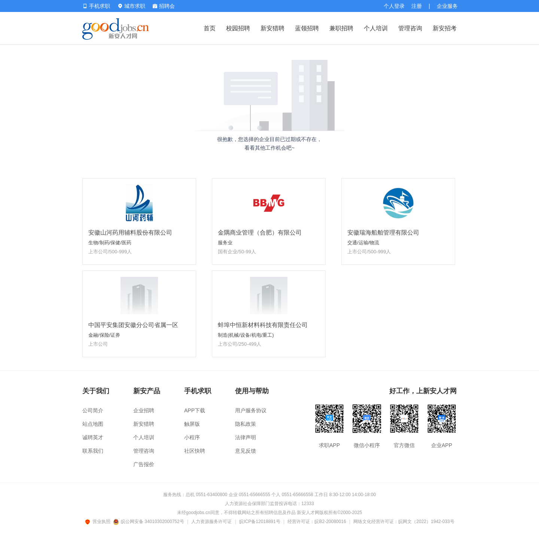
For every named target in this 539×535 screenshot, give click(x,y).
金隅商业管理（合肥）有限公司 (260, 232)
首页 (210, 28)
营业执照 (99, 521)
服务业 (225, 242)
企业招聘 (143, 410)
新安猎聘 (272, 28)
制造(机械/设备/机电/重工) (246, 335)
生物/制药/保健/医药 (109, 242)
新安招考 (445, 28)
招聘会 (164, 6)
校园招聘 (238, 28)
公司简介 (92, 410)
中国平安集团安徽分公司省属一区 (133, 325)
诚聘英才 (92, 437)
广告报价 (143, 464)
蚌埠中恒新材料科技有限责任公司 (263, 325)
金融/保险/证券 (104, 335)
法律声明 (245, 437)
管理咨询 (410, 28)
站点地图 (92, 424)
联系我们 (92, 451)
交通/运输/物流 (363, 242)
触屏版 (192, 424)
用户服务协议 (251, 410)
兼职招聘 (341, 28)
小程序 (192, 437)
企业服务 (447, 6)
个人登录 (394, 6)
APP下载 (194, 410)
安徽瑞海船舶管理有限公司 (383, 232)
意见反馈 (245, 451)
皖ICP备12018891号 (259, 521)
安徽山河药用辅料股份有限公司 (130, 232)
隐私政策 (245, 424)
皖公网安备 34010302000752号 (149, 521)
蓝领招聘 (307, 28)
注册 (416, 6)
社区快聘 (194, 451)
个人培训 (376, 28)
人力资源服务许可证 (211, 521)
